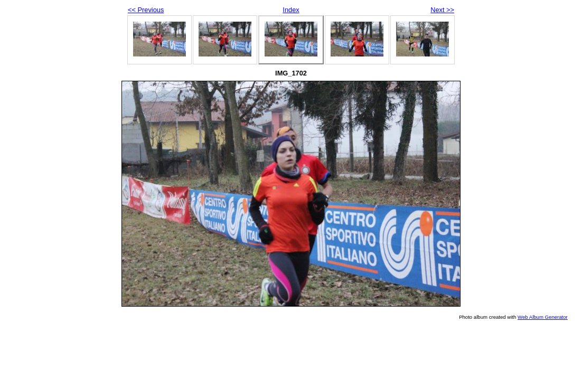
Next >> (442, 10)
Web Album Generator (543, 317)
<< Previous (146, 10)
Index (291, 10)
